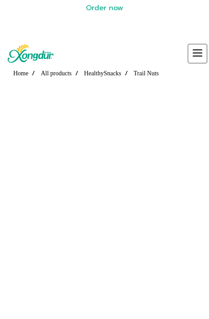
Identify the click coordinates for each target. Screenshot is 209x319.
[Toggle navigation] (197, 53)
